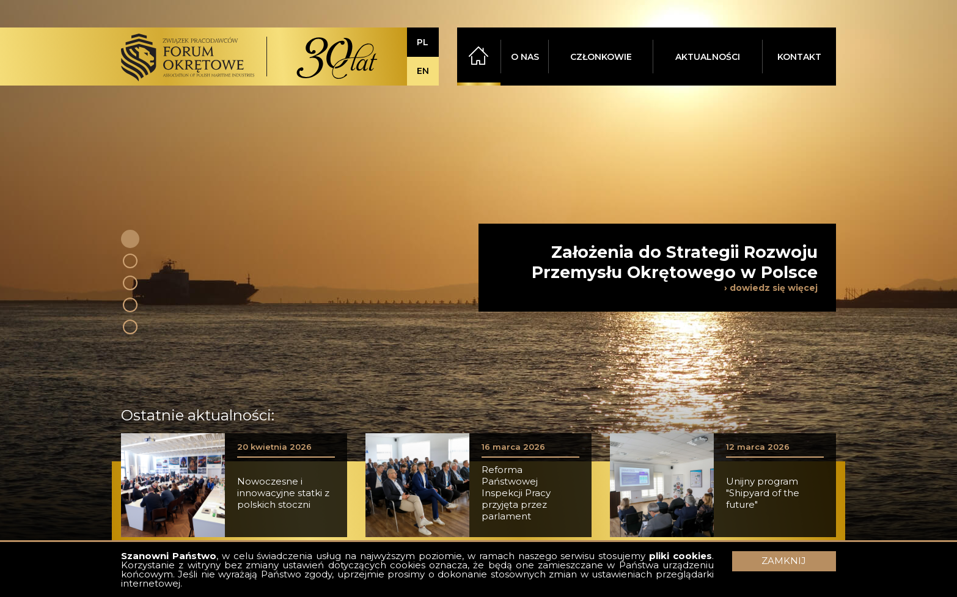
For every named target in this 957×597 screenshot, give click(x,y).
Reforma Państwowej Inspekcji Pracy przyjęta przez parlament (516, 493)
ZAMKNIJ (783, 560)
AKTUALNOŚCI (707, 56)
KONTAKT (799, 56)
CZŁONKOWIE (601, 56)
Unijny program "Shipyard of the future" (762, 492)
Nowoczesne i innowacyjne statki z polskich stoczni (283, 492)
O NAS (525, 56)
